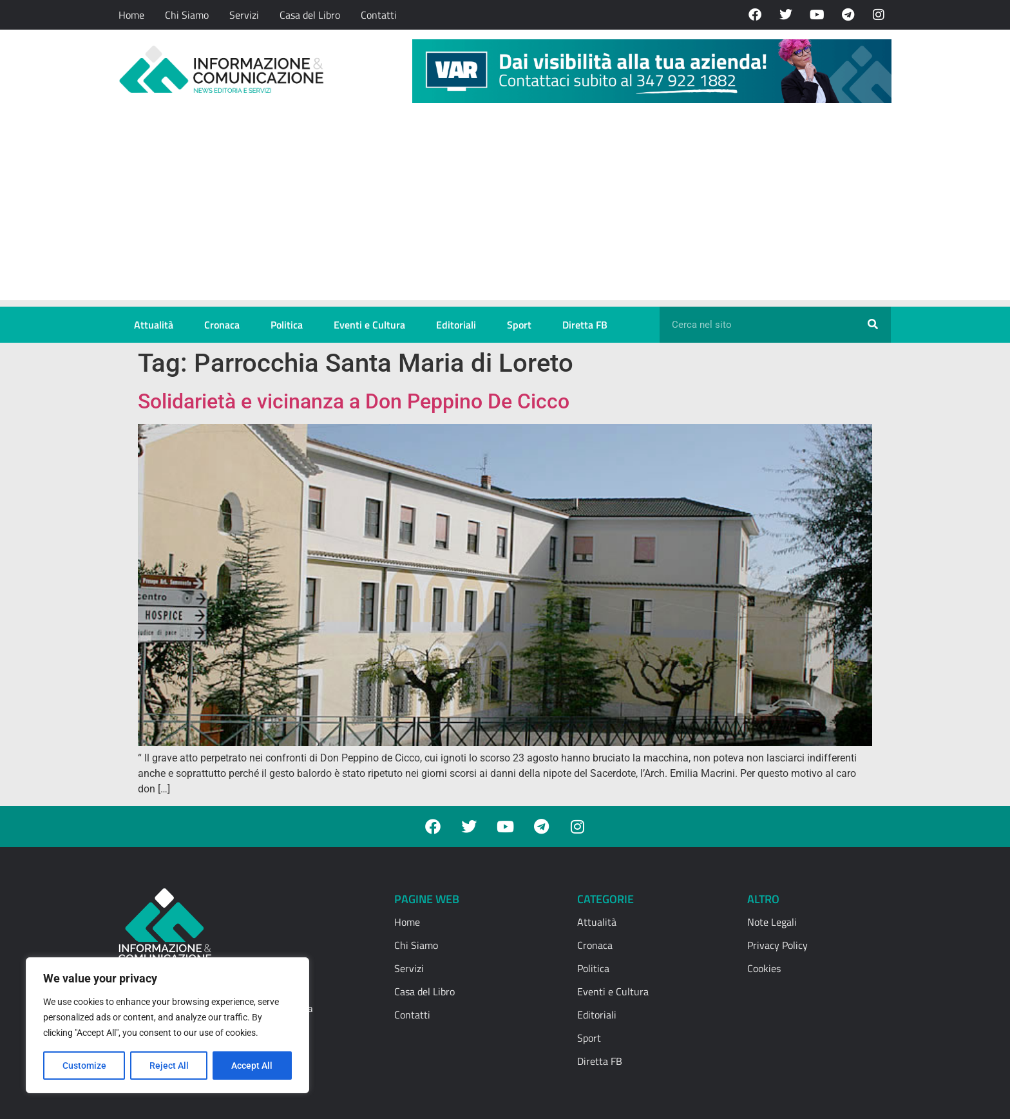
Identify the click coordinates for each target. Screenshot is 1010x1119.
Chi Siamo (187, 15)
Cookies (764, 968)
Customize (84, 1065)
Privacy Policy (777, 945)
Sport (519, 324)
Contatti (379, 15)
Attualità (153, 324)
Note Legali (772, 922)
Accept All (252, 1065)
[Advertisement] (505, 210)
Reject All (169, 1065)
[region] (167, 1025)
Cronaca (222, 324)
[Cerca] (873, 325)
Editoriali (456, 324)
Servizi (244, 15)
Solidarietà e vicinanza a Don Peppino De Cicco (353, 401)
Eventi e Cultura (369, 324)
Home (131, 15)
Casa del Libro (310, 15)
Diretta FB (584, 324)
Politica (287, 324)
